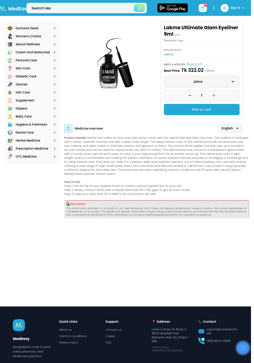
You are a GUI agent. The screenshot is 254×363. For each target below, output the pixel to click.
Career (110, 336)
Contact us (113, 330)
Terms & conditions (73, 336)
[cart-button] (203, 8)
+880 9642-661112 (218, 341)
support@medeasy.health (221, 331)
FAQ (108, 343)
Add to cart (201, 109)
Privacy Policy (68, 343)
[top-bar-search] (87, 8)
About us (65, 330)
